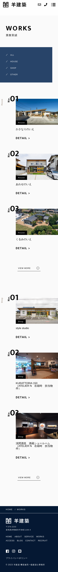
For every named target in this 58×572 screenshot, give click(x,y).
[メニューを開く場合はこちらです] (53, 4)
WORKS (40, 537)
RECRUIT (43, 541)
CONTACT (30, 541)
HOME (9, 537)
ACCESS (10, 541)
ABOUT (18, 537)
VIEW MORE (24, 268)
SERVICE (29, 537)
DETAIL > (23, 138)
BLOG (20, 541)
